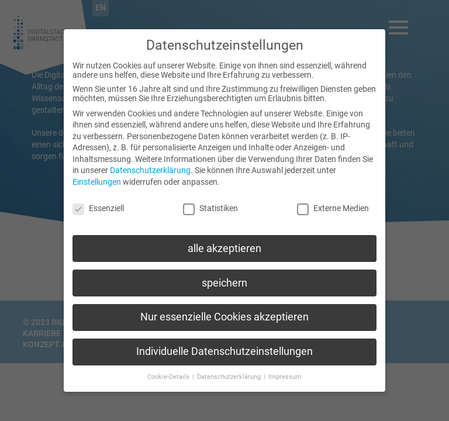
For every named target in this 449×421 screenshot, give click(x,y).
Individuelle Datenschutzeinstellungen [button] (224, 341)
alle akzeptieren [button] (224, 238)
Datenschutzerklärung (150, 160)
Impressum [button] (285, 366)
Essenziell (98, 197)
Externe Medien (333, 197)
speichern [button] (224, 272)
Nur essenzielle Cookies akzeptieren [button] (224, 307)
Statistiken (210, 197)
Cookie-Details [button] (169, 366)
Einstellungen (96, 171)
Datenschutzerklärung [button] (230, 366)
